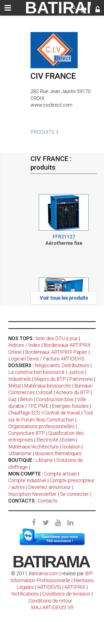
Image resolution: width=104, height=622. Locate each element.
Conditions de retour (50, 601)
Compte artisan (60, 474)
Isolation (71, 447)
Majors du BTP (50, 379)
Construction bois (55, 399)
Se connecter (74, 494)
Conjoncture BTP (26, 433)
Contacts (47, 501)
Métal (14, 386)
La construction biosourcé (36, 372)
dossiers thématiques (58, 453)
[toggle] (7, 7)
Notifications (25, 594)
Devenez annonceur (49, 487)
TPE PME (38, 406)
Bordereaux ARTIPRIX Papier (56, 352)
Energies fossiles (70, 406)
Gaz (12, 399)
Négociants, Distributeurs (62, 365)
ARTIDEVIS (49, 587)
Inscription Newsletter (32, 494)
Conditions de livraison (66, 594)
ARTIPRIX (74, 587)
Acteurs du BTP (73, 392)
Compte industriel (27, 480)
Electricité (47, 440)
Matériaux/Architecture (33, 447)
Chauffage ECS (24, 413)
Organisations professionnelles (41, 426)
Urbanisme (20, 453)
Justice (76, 372)
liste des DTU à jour (57, 338)
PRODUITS (42, 132)
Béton (26, 399)
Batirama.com (43, 573)
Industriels (19, 379)
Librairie (44, 460)
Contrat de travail (62, 413)
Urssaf (45, 392)
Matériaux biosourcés (47, 386)
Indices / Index (24, 345)
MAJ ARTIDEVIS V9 (52, 607)
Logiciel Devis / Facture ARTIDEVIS (46, 359)
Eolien (68, 440)
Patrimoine (81, 379)
